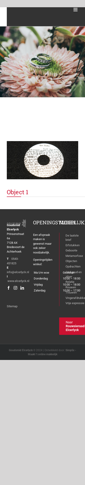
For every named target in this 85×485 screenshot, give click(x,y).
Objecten (71, 261)
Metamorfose (74, 256)
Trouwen (71, 292)
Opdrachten (73, 266)
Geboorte (71, 250)
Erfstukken (73, 245)
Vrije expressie (75, 303)
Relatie (70, 282)
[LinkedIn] (22, 288)
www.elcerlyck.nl (18, 281)
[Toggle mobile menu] (75, 9)
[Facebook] (8, 288)
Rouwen (71, 287)
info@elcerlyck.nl (18, 272)
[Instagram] (15, 288)
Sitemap (12, 306)
